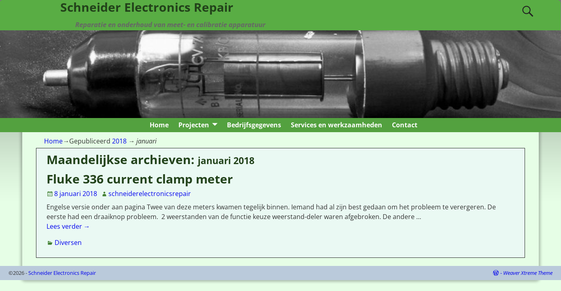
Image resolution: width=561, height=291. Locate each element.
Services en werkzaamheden (336, 124)
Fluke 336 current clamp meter (140, 179)
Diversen (68, 242)
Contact (404, 124)
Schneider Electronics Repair (62, 272)
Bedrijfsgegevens (254, 124)
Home (159, 124)
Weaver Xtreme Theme (528, 272)
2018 (119, 141)
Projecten (193, 124)
